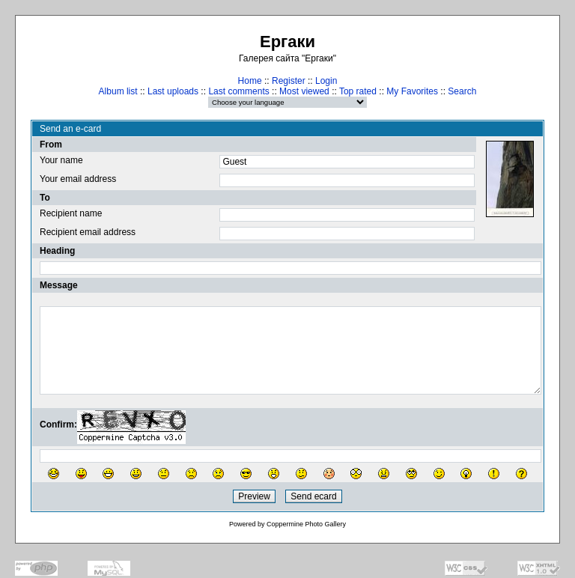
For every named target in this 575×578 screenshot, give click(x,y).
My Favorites (412, 91)
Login (326, 81)
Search (462, 91)
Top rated (358, 91)
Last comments (238, 91)
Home (250, 81)
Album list (118, 91)
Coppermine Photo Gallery (306, 524)
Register (288, 81)
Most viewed (304, 91)
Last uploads (172, 91)
